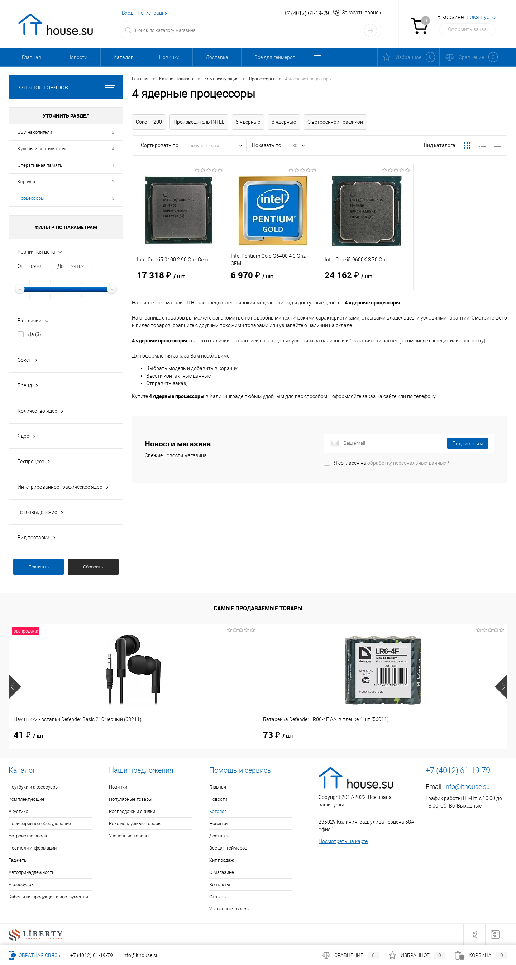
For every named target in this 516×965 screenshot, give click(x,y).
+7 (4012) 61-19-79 (91, 955)
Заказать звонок (361, 12)
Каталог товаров (66, 87)
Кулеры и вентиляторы (42, 148)
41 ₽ (29, 735)
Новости (77, 57)
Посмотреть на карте (343, 841)
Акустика (18, 811)
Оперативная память (40, 165)
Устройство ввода (28, 835)
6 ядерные (248, 122)
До (60, 266)
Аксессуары (22, 884)
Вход (127, 13)
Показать (38, 566)
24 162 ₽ (367, 280)
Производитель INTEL (198, 122)
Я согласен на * (392, 463)
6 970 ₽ (273, 280)
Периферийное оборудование (40, 823)
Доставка (217, 57)
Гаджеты (18, 860)
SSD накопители (35, 132)
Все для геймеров (275, 57)
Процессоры (31, 198)
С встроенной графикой (335, 122)
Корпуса (26, 181)
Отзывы (218, 896)
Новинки (169, 57)
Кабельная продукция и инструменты (48, 896)
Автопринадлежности (31, 872)
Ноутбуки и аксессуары (34, 787)
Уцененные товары (129, 835)
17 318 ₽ (179, 280)
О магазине (221, 872)
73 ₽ (153, 735)
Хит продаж (221, 860)
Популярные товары (130, 799)
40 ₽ (278, 735)
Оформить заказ (467, 29)
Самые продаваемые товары (258, 608)
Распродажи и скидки (132, 811)
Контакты (219, 884)
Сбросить (93, 566)
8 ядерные (284, 122)
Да (34, 334)
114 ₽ (405, 735)
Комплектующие (26, 799)
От (20, 266)
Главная (31, 57)
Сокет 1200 (149, 122)
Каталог (123, 57)
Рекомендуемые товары (135, 823)
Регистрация (153, 13)
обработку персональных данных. (407, 463)
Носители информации (33, 848)
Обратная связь (35, 955)
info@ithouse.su (467, 786)
